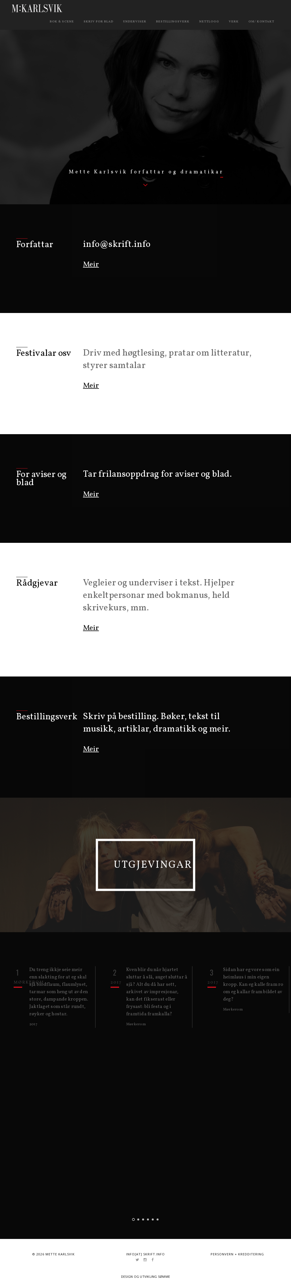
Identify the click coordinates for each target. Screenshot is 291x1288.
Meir (91, 264)
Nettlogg (209, 22)
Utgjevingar (162, 864)
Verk (234, 22)
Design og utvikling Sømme (145, 1276)
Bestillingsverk (173, 22)
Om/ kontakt (261, 22)
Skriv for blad (98, 22)
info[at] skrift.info (145, 1253)
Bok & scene (62, 22)
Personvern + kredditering (237, 1253)
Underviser (134, 22)
